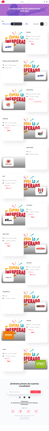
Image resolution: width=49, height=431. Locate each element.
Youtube (29, 403)
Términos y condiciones (24, 423)
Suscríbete (35, 397)
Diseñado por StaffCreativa (24, 424)
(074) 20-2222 (37, 102)
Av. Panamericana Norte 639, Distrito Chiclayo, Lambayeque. (24, 409)
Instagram (21, 403)
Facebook (26, 403)
